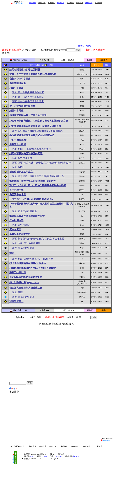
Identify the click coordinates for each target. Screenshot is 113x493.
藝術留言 (88, 3)
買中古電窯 (15, 229)
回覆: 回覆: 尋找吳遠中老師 (26, 243)
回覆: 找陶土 (18, 167)
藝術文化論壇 (84, 46)
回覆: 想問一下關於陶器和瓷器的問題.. (32, 149)
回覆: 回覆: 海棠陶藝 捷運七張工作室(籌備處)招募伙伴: (41, 162)
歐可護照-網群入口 (19, 446)
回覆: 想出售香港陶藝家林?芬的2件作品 (32, 259)
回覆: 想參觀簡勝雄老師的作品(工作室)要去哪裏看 (38, 238)
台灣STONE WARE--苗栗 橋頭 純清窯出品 (31, 199)
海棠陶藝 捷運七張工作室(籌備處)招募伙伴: (32, 181)
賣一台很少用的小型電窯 (22, 106)
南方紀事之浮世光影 (20, 234)
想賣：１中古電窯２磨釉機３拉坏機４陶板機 (32, 74)
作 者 (82, 65)
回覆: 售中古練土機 (22, 158)
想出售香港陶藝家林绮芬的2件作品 (27, 263)
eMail (45, 456)
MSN (31, 456)
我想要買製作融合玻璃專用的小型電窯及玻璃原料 (35, 126)
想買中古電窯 (16, 88)
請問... (12, 253)
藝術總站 (32, 3)
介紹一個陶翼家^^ (19, 140)
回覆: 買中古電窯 (21, 225)
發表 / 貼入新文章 (18, 60)
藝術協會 (41, 3)
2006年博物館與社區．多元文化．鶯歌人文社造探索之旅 (38, 121)
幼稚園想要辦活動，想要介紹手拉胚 (28, 115)
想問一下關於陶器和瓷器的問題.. (26, 153)
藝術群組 (70, 3)
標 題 (51, 65)
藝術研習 (51, 3)
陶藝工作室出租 (17, 272)
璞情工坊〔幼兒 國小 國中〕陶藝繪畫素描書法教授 (37, 185)
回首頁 (90, 60)
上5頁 (63, 60)
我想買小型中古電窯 (20, 78)
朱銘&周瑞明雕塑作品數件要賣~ (26, 277)
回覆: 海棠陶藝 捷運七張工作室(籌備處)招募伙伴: (38, 176)
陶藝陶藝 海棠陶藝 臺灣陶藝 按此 (56, 323)
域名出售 (61, 454)
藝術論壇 (79, 3)
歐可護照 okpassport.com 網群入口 (35, 454)
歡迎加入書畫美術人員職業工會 (25, 287)
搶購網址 (65, 446)
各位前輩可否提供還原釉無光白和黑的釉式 (31, 135)
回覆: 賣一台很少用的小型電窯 (28, 92)
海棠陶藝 (98, 3)
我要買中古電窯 (17, 194)
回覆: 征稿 (17, 292)
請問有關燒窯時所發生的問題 (24, 69)
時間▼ (96, 65)
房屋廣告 (99, 446)
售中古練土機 (16, 190)
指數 (107, 65)
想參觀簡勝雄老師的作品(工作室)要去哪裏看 (32, 268)
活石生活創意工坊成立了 (22, 172)
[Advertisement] (46, 26)
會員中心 (103, 60)
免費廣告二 (88, 446)
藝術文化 (33, 446)
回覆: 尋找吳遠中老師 (23, 247)
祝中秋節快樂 (16, 220)
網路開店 (43, 446)
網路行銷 (52, 446)
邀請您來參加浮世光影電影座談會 (27, 216)
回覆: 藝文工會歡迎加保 (24, 211)
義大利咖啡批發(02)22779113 (24, 282)
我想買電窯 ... (16, 301)
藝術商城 (60, 3)
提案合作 (52, 454)
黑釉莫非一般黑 (17, 144)
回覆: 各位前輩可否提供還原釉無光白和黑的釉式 (37, 130)
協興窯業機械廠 (17, 83)
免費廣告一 (76, 446)
